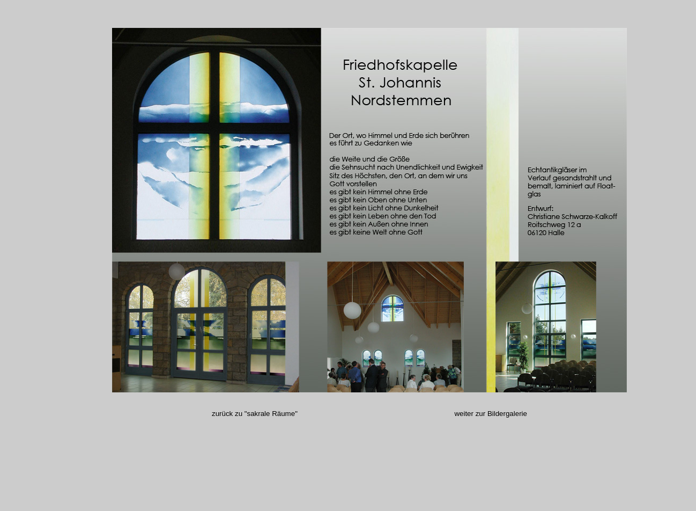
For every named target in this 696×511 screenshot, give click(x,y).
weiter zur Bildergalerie (490, 414)
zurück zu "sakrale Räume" (333, 414)
